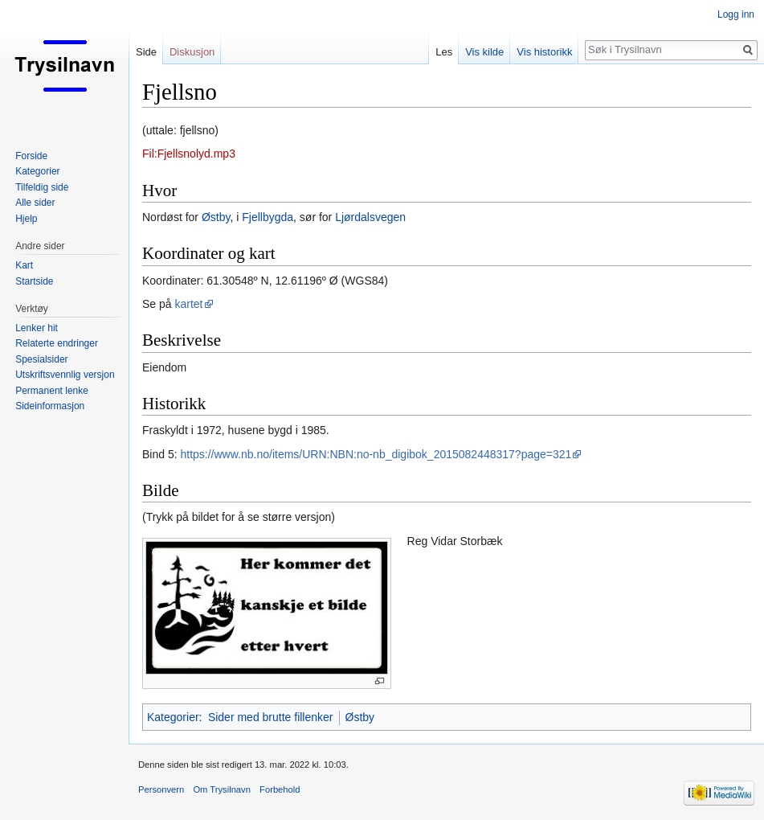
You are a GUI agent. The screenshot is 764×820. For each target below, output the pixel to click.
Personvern (161, 789)
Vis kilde (484, 52)
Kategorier (173, 717)
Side (146, 52)
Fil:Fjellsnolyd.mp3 (188, 153)
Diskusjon (192, 52)
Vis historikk (544, 52)
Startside (34, 281)
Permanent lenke (51, 390)
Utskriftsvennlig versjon (64, 374)
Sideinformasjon (49, 406)
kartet (188, 303)
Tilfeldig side (41, 187)
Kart (24, 265)
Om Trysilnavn (222, 789)
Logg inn (735, 14)
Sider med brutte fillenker (270, 717)
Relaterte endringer (56, 343)
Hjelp (26, 218)
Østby (216, 217)
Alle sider (35, 202)
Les (443, 52)
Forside (31, 156)
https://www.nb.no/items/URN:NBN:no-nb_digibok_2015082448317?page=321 (375, 454)
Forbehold (279, 789)
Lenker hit (36, 328)
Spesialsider (41, 359)
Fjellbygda (267, 217)
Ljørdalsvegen (370, 217)
